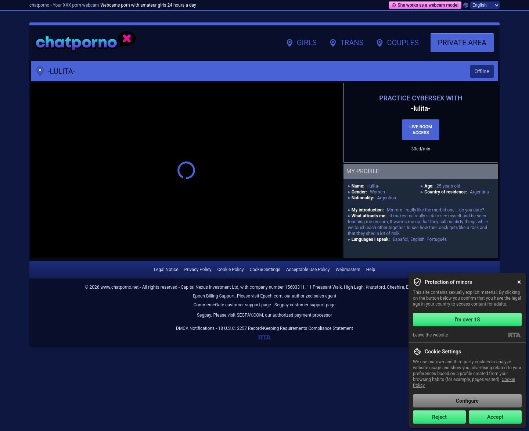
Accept (495, 417)
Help (370, 269)
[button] (186, 170)
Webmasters (347, 269)
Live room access (420, 129)
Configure (467, 401)
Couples (396, 42)
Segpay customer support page (305, 304)
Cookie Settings (264, 269)
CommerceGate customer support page (232, 304)
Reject (439, 417)
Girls (301, 42)
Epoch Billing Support (214, 296)
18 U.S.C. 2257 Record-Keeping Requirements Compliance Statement (285, 328)
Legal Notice (166, 269)
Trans (345, 42)
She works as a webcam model (425, 5)
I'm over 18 (467, 320)
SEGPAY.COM (250, 315)
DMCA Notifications (195, 328)
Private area (462, 42)
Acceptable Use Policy (308, 269)
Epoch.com (271, 296)
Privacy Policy (198, 269)
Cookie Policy (230, 269)
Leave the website (430, 335)
